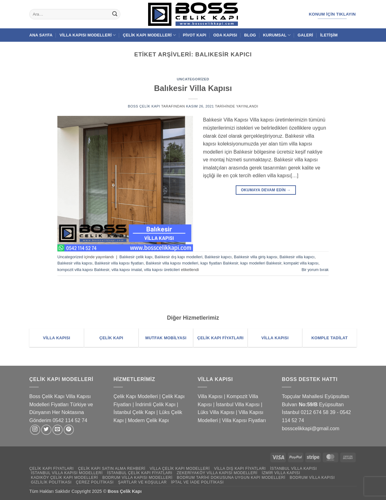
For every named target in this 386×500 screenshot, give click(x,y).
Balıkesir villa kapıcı (297, 257)
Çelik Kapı (131, 491)
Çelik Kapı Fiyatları (51, 468)
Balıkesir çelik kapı (135, 257)
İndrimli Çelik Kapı (155, 404)
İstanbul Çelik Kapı (134, 412)
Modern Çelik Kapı (148, 420)
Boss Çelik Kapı (144, 106)
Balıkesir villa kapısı (74, 263)
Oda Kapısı (225, 35)
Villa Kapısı (210, 396)
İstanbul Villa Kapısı (237, 404)
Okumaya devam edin (266, 190)
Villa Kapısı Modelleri (88, 35)
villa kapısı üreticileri (162, 269)
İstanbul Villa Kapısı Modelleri (67, 473)
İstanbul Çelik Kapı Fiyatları (139, 473)
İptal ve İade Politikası (197, 482)
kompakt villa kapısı (301, 263)
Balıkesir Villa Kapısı (193, 88)
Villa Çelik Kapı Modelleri (180, 468)
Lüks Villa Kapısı (216, 412)
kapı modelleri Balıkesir (261, 263)
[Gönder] (114, 14)
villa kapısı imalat (127, 269)
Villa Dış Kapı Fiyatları (240, 468)
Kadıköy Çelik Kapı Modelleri (64, 477)
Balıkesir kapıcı (218, 257)
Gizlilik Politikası (51, 482)
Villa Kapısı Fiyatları (244, 420)
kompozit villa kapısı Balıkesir (83, 269)
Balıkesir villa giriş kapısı (255, 257)
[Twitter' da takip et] (46, 430)
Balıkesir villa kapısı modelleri (172, 263)
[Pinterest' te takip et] (69, 430)
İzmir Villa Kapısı (281, 473)
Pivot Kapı (194, 35)
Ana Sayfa (41, 35)
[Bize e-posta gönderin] (57, 430)
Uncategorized (193, 79)
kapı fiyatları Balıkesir (219, 263)
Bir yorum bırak (315, 269)
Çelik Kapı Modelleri (149, 35)
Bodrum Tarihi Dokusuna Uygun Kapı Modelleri (231, 477)
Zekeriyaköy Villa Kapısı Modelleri (217, 473)
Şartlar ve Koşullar (142, 482)
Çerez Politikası (94, 482)
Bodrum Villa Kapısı (312, 477)
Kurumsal (277, 35)
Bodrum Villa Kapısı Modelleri (137, 477)
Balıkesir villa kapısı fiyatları (119, 263)
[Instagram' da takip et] (35, 430)
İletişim (329, 35)
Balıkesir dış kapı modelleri (178, 257)
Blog (250, 35)
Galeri (305, 35)
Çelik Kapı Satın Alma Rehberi (111, 468)
